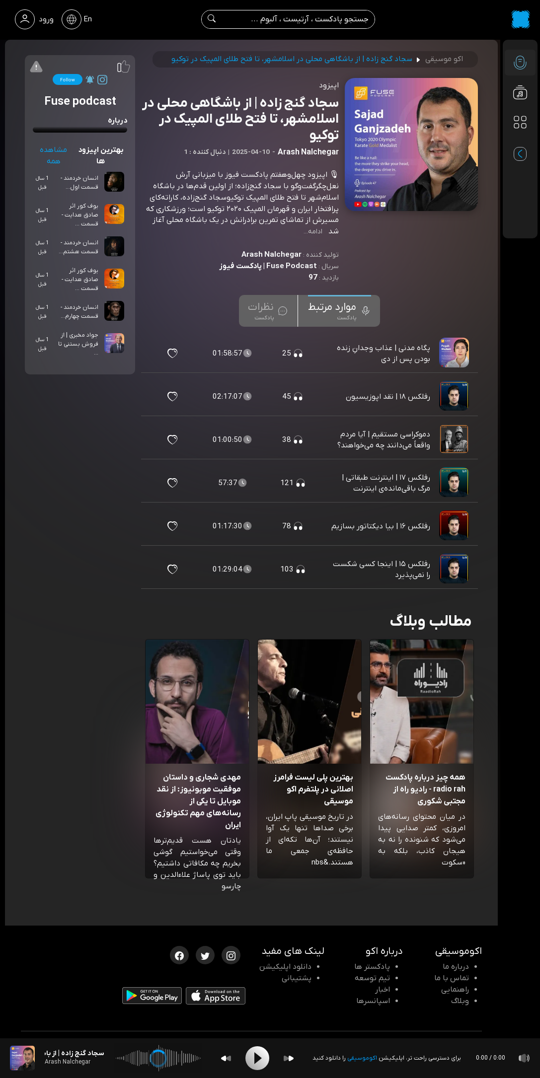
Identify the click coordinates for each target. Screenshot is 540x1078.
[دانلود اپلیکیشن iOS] (215, 998)
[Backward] (226, 1058)
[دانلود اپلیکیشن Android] (152, 998)
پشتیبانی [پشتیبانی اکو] (296, 978)
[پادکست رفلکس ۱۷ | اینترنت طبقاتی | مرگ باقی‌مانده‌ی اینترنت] (455, 483)
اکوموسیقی (362, 1058)
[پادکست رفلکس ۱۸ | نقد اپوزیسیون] (455, 397)
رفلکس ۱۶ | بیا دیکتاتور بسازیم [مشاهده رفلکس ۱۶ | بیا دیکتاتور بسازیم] (380, 526)
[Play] (257, 1058)
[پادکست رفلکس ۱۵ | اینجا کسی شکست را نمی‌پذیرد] (455, 570)
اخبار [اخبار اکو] (382, 990)
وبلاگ (460, 1001)
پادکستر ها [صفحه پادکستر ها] (372, 967)
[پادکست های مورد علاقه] (520, 142)
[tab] (339, 311)
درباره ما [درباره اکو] (456, 967)
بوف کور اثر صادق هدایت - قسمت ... (80, 215)
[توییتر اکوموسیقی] (205, 954)
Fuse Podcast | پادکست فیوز (268, 266)
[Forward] (289, 1058)
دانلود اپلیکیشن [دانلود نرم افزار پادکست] (285, 967)
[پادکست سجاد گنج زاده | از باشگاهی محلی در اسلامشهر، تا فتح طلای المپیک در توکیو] (22, 1058)
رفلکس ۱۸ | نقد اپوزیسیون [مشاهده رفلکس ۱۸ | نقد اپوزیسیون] (388, 397)
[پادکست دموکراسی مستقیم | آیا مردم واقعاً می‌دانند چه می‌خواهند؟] (455, 440)
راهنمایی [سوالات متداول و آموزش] (455, 990)
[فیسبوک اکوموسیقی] (179, 954)
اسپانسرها (373, 1001)
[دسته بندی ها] (520, 122)
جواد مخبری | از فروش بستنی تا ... (78, 344)
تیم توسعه (372, 978)
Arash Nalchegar (271, 255)
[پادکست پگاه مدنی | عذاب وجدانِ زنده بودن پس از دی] (455, 354)
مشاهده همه (53, 155)
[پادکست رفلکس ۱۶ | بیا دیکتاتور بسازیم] (455, 526)
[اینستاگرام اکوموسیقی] (231, 954)
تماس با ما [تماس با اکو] (451, 978)
